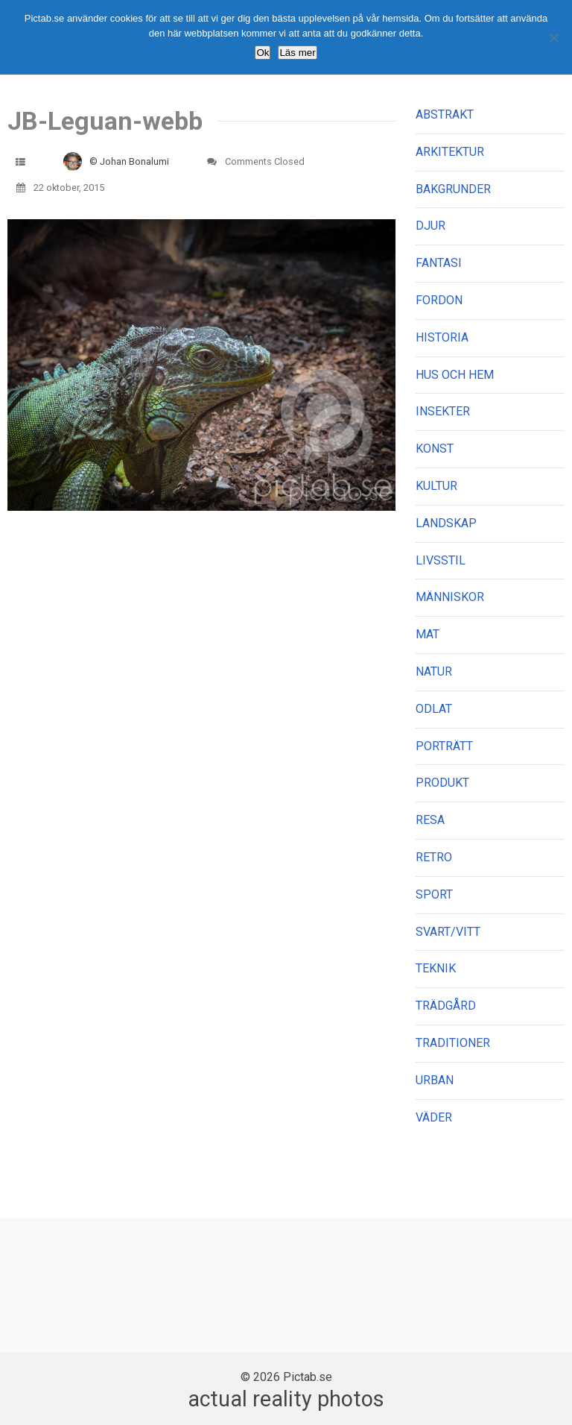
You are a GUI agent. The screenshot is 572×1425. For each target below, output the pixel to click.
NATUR (434, 671)
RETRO (434, 857)
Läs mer (297, 52)
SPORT (434, 894)
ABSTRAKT (445, 114)
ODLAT (434, 709)
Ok (262, 52)
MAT (427, 634)
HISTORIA (442, 337)
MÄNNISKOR (450, 597)
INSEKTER (443, 411)
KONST (435, 448)
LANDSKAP (446, 523)
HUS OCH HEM (455, 375)
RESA (430, 820)
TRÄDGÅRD (446, 1005)
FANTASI (439, 263)
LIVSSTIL (440, 560)
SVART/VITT (448, 932)
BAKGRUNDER (453, 189)
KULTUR (436, 486)
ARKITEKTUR (450, 152)
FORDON (439, 300)
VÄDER (434, 1117)
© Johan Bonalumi (129, 161)
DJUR (430, 225)
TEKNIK (436, 968)
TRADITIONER (453, 1043)
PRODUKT (442, 783)
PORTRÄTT (444, 746)
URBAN (435, 1080)
